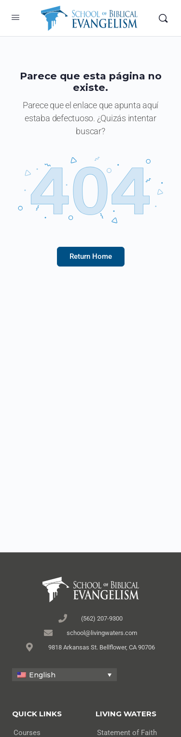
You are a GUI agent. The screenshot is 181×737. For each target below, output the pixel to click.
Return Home (91, 256)
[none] (64, 674)
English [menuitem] (42, 675)
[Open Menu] (15, 17)
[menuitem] (64, 674)
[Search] (163, 18)
